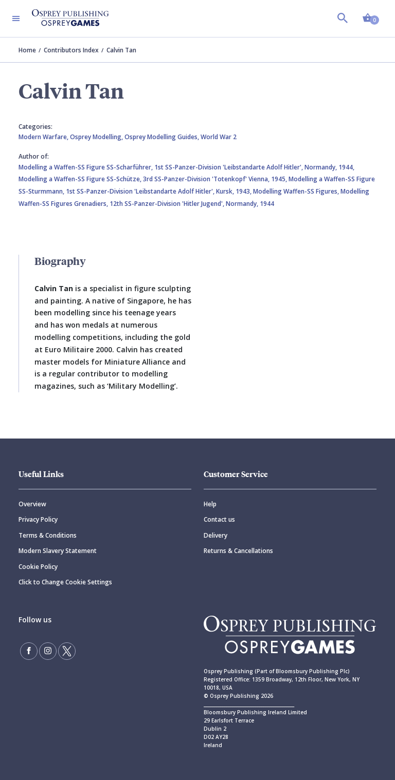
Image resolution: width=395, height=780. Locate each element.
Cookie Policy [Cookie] (38, 566)
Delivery (215, 535)
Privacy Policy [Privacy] (38, 519)
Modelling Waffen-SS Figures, (296, 191)
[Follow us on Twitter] (67, 651)
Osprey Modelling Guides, (162, 136)
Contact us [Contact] (219, 519)
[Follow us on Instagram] (48, 651)
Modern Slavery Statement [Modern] (58, 550)
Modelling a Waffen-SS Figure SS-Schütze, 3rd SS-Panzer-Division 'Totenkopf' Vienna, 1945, (154, 179)
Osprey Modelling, (97, 136)
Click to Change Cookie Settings (65, 582)
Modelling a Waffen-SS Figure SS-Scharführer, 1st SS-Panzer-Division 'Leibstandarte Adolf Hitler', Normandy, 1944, (186, 167)
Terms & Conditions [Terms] (48, 535)
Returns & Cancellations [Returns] (238, 550)
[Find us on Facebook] (29, 651)
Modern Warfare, (44, 136)
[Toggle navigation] (16, 18)
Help (210, 504)
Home (27, 50)
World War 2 (219, 136)
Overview (32, 504)
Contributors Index (71, 50)
